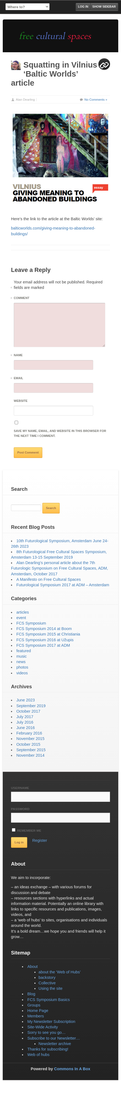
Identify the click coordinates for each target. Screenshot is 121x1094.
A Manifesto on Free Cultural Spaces (48, 579)
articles (22, 612)
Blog (31, 994)
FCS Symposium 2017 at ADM (43, 645)
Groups (33, 1005)
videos (22, 673)
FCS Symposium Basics (48, 999)
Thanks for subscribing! (47, 1049)
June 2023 (25, 700)
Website (21, 400)
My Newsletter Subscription (51, 1021)
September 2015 (30, 750)
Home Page (37, 1010)
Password (20, 809)
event (21, 618)
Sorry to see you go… (46, 1032)
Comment (21, 298)
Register (39, 840)
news (21, 662)
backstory (47, 977)
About (32, 966)
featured (23, 651)
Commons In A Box (72, 1069)
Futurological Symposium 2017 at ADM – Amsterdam (62, 585)
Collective (47, 983)
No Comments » (95, 99)
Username (20, 788)
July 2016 (24, 722)
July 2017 (24, 717)
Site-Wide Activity (42, 1027)
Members (35, 1016)
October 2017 (28, 711)
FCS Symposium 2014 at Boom (44, 628)
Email (18, 379)
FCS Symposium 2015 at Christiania (48, 634)
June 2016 (25, 728)
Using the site (50, 988)
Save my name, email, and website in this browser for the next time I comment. (60, 433)
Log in (83, 6)
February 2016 (29, 733)
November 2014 (30, 755)
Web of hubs (38, 1054)
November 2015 (30, 738)
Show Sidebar (104, 6)
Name (18, 356)
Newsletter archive (54, 1043)
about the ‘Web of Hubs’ (59, 972)
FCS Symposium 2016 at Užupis (44, 640)
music (21, 656)
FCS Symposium (31, 623)
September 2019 (30, 706)
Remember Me (26, 830)
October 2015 (28, 744)
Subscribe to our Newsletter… (53, 1038)
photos (22, 667)
